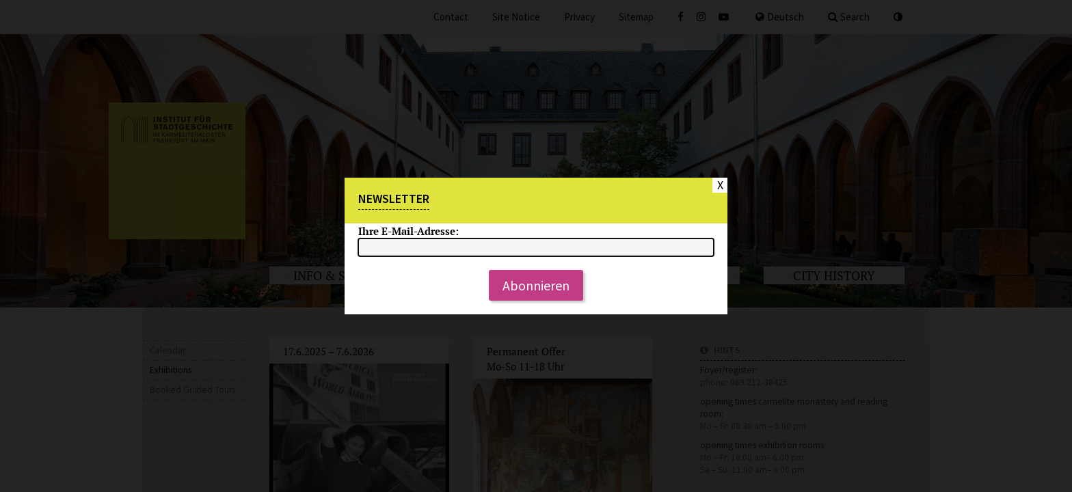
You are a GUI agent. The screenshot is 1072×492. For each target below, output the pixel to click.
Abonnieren (536, 285)
